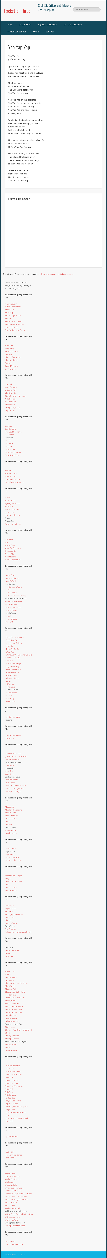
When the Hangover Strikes (16, 1199)
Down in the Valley (12, 455)
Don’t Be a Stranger (13, 452)
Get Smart (9, 539)
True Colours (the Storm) (15, 1112)
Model (7, 821)
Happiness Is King (12, 578)
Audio (36, 32)
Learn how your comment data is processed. (55, 274)
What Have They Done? (14, 1188)
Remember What (12, 950)
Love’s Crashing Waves (14, 788)
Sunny (7, 1047)
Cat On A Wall (10, 390)
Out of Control (11, 887)
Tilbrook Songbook (16, 32)
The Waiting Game (12, 1176)
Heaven (8, 590)
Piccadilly (9, 911)
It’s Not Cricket (11, 692)
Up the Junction (11, 1136)
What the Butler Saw (13, 1190)
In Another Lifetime (13, 669)
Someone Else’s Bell (13, 1009)
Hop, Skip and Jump (13, 607)
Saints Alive (9, 971)
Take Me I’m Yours (12, 1065)
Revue (7, 953)
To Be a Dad (10, 1098)
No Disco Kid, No (12, 857)
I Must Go (9, 646)
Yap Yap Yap (10, 1241)
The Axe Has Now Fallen (15, 330)
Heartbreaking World (13, 587)
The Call (8, 384)
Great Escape (10, 557)
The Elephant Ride (12, 479)
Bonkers (8, 363)
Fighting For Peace (12, 503)
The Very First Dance (13, 1155)
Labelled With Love (13, 753)
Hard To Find (10, 581)
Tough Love (10, 1109)
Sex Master (9, 980)
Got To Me (9, 554)
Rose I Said (9, 956)
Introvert (8, 681)
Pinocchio (9, 917)
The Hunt (9, 622)
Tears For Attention (13, 1071)
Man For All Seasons (13, 810)
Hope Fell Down (11, 610)
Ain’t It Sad (9, 309)
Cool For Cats (10, 401)
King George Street (13, 735)
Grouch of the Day (12, 559)
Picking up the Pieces (14, 914)
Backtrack (9, 345)
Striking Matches (12, 1035)
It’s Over (8, 695)
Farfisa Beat (10, 500)
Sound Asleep (11, 1015)
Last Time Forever (12, 759)
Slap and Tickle (11, 989)
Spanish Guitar (11, 1018)
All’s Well (8, 318)
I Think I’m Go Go (12, 649)
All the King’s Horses (13, 315)
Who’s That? (10, 1205)
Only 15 (8, 878)
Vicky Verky (9, 1157)
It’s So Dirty (9, 698)
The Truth (9, 1121)
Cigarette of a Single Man (15, 396)
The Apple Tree (11, 327)
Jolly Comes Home (12, 717)
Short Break (10, 986)
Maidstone (9, 807)
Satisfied (8, 974)
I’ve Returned (10, 701)
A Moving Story (11, 304)
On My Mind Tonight (13, 875)
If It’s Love (9, 660)
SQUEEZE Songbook (47, 24)
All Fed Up (9, 312)
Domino (8, 446)
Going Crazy (10, 545)
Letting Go (9, 765)
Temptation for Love (13, 1074)
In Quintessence (12, 672)
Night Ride (9, 854)
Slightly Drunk (10, 1000)
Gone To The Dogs (12, 548)
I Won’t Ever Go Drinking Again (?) (18, 655)
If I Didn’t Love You (12, 657)
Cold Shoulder (11, 399)
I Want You (9, 652)
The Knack (9, 738)
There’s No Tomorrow (14, 1086)
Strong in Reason (12, 1038)
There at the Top (12, 1080)
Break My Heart (11, 366)
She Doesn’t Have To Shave (16, 983)
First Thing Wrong (12, 509)
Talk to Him (9, 1068)
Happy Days (10, 575)
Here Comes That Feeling (15, 595)
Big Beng (8, 354)
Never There (10, 848)
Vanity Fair (9, 1152)
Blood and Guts (11, 360)
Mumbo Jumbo (11, 833)
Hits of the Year (11, 604)
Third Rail (9, 1089)
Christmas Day (11, 393)
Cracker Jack (10, 404)
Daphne (8, 426)
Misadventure (11, 818)
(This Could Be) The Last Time (17, 756)
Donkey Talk (10, 449)
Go (6, 542)
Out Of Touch (11, 890)
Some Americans (12, 1003)
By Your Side (10, 369)
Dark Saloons (10, 429)
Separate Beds (11, 977)
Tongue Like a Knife (13, 1101)
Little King (9, 771)
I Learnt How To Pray (13, 643)
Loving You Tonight (13, 791)
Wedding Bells (11, 1185)
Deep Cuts (9, 434)
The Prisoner (10, 929)
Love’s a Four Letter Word (15, 785)
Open (7, 884)
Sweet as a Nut (11, 1050)
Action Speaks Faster (13, 306)
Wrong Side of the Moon (15, 1225)
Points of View (11, 923)
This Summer (10, 1095)
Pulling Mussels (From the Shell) (18, 932)
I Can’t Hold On (11, 640)
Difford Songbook (73, 24)
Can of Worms (11, 387)
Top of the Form (11, 1103)
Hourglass (9, 616)
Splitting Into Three (13, 1021)
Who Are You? (11, 1202)
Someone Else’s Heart (14, 1012)
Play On (8, 920)
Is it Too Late (10, 684)
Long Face (9, 774)
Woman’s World (11, 1220)
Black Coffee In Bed (13, 357)
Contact (50, 32)
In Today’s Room (12, 678)
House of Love (11, 619)
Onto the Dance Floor (14, 881)
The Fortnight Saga (12, 515)
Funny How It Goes (12, 524)
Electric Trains (11, 473)
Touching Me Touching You (16, 1106)
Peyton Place (10, 908)
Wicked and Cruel (12, 1208)
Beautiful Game (11, 351)
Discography (25, 24)
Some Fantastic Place (14, 1006)
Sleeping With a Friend (14, 997)
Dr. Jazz (8, 440)
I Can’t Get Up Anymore (14, 637)
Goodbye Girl (10, 551)
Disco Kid (9, 443)
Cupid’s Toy (9, 410)
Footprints (9, 512)
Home (9, 24)
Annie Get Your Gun (13, 321)
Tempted (9, 1077)
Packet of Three (17, 10)
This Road (9, 1092)
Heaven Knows (11, 592)
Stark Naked (10, 1027)
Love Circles (10, 782)
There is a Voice (11, 1083)
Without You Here (12, 1217)
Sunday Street (11, 1044)
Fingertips (9, 506)
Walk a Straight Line (13, 1179)
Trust (7, 1115)
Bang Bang (9, 348)
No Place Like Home (13, 860)
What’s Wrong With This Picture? (18, 1193)
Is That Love (10, 687)
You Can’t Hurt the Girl (14, 1244)
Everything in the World (14, 482)
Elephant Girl (10, 476)
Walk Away (9, 1182)
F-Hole (7, 497)
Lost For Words (11, 779)
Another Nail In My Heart (15, 324)
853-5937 (9, 470)
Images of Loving (12, 666)
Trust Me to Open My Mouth (16, 1118)
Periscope (9, 905)
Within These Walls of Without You (19, 1214)
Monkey (8, 824)
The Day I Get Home (13, 432)
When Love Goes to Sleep (16, 1196)
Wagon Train (10, 1173)
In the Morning (11, 675)
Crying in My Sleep (12, 407)
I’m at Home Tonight (13, 663)
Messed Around (11, 815)
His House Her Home (13, 601)
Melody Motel (10, 812)
